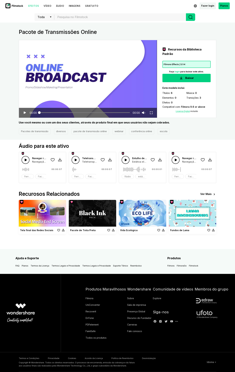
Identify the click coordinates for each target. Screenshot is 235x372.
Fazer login (207, 5)
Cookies (72, 358)
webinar (119, 131)
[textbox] (120, 17)
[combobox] (120, 17)
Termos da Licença (40, 265)
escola (163, 131)
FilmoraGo (182, 265)
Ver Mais (208, 194)
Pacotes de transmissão (34, 131)
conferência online (141, 131)
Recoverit (91, 311)
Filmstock (193, 265)
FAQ (17, 265)
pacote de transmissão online (90, 131)
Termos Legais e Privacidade (66, 265)
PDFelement (92, 324)
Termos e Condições (29, 358)
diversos (61, 131)
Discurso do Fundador (139, 318)
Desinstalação (149, 358)
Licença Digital (183, 111)
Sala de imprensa (136, 304)
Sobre (130, 298)
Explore (157, 298)
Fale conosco (134, 331)
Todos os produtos (96, 337)
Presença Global (136, 311)
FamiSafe (91, 331)
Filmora (170, 265)
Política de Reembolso (122, 358)
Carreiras (132, 324)
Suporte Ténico (120, 265)
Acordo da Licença (94, 358)
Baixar (186, 78)
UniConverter (93, 304)
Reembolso (136, 265)
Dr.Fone (90, 318)
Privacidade (53, 358)
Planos (224, 5)
